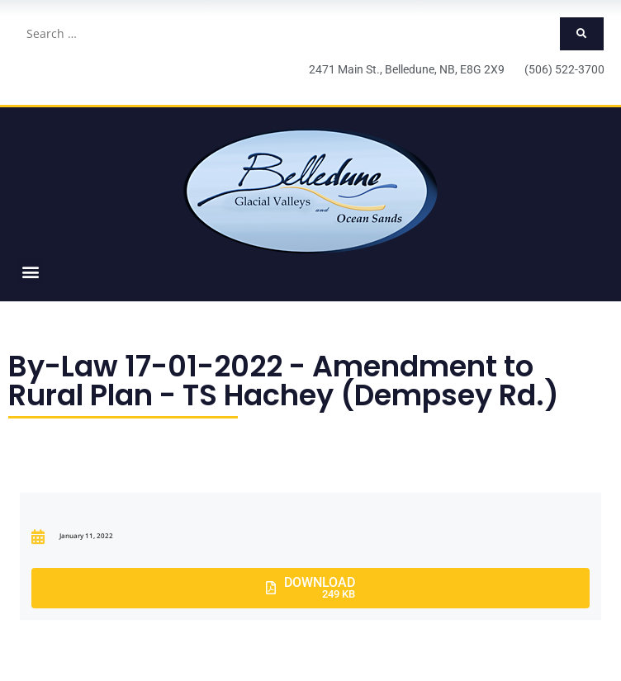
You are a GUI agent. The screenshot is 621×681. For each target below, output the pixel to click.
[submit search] (581, 34)
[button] (30, 271)
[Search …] (288, 33)
